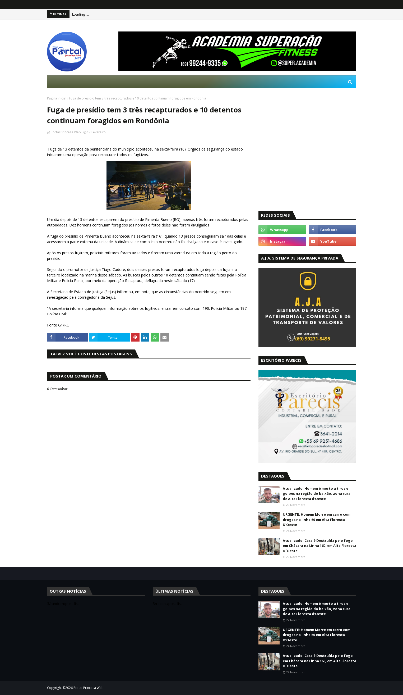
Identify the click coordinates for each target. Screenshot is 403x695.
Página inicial (56, 98)
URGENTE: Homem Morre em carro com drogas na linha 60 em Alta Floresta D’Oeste (316, 519)
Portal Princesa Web (66, 132)
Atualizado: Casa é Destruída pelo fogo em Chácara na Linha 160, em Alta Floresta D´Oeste (319, 545)
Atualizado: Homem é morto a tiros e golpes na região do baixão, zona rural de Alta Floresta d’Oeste (317, 493)
